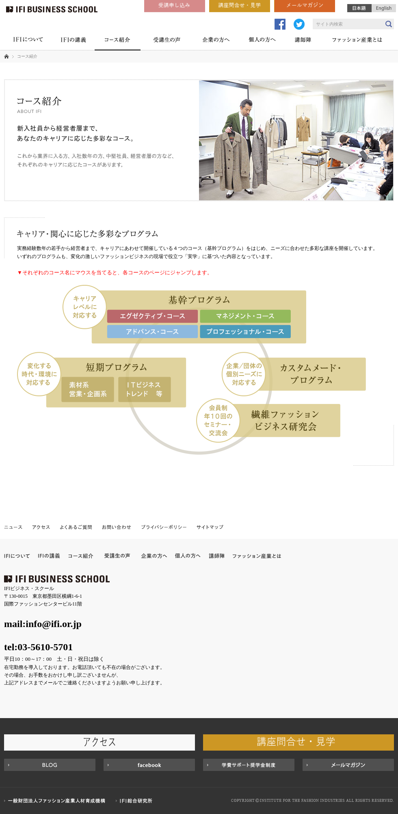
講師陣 (303, 40)
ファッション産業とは (357, 40)
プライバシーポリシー (164, 527)
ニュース (13, 527)
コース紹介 (118, 40)
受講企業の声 (117, 555)
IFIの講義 (73, 40)
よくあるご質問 (76, 527)
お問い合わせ (116, 527)
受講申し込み (174, 6)
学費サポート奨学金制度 (248, 765)
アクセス (41, 527)
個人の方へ (262, 40)
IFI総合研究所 (136, 800)
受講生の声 (166, 40)
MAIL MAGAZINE (348, 765)
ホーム (6, 56)
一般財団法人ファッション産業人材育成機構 (56, 800)
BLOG (49, 765)
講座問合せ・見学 (239, 6)
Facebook (149, 765)
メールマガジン (304, 6)
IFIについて (28, 40)
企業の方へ (216, 40)
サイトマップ (209, 527)
